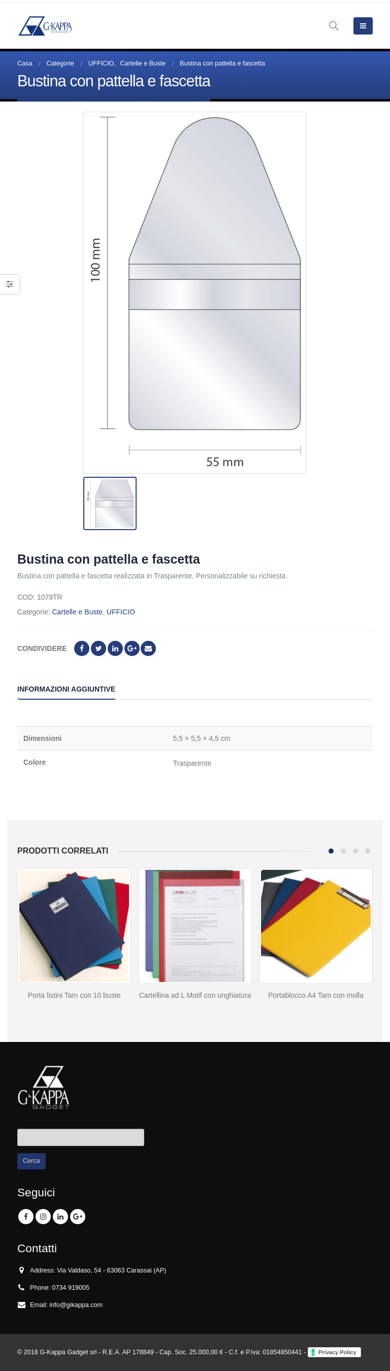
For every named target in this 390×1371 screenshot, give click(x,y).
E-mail (148, 648)
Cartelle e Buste (77, 612)
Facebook (81, 648)
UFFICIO (121, 612)
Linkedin (60, 1216)
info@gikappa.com (76, 1305)
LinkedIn (115, 648)
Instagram (43, 1216)
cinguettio (98, 648)
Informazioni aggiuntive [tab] (66, 689)
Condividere (42, 648)
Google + (132, 648)
